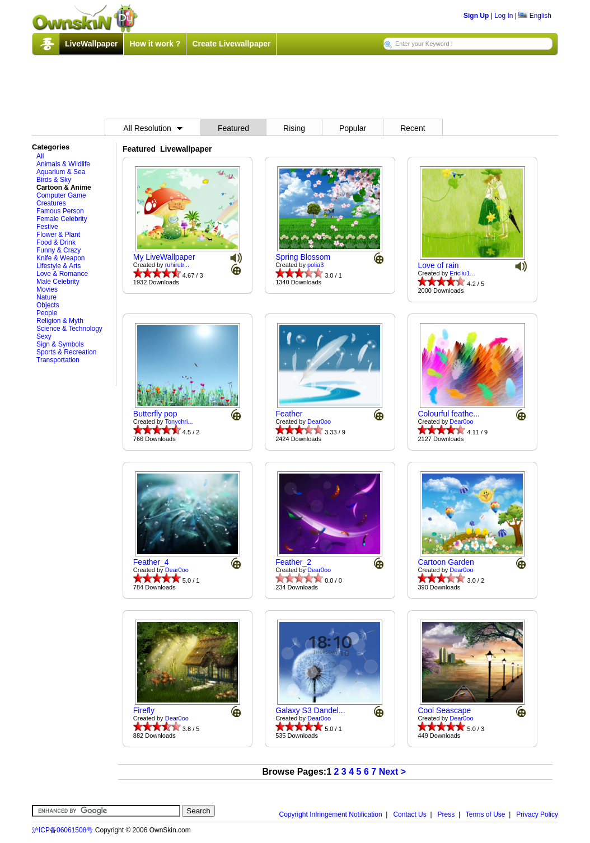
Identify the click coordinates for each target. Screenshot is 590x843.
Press (446, 814)
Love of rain (438, 265)
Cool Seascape (444, 710)
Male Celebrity (57, 281)
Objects (47, 305)
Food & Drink (56, 242)
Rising (294, 128)
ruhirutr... (177, 264)
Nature (46, 297)
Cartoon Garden (446, 562)
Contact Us (409, 814)
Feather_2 (293, 562)
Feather (288, 413)
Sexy (43, 336)
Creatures (51, 203)
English (534, 16)
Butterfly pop (155, 413)
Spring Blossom (302, 256)
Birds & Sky (53, 180)
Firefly (143, 710)
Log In (503, 16)
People (46, 313)
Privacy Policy (537, 814)
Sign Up (476, 16)
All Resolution (152, 128)
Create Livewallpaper (231, 43)
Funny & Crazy (58, 250)
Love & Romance (62, 274)
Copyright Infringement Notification (330, 814)
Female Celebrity (61, 219)
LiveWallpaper (91, 43)
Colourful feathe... (449, 413)
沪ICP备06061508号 (62, 830)
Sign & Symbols (60, 344)
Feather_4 (151, 562)
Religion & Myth (59, 321)
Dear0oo (319, 421)
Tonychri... (179, 421)
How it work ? (154, 43)
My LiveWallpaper (164, 256)
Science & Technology (69, 328)
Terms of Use (485, 814)
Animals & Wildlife (63, 164)
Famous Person (60, 211)
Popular (352, 128)
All (40, 156)
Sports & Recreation (66, 352)
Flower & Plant (58, 234)
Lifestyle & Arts (58, 266)
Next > (392, 771)
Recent (412, 128)
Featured (233, 128)
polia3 (315, 264)
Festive (47, 227)
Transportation (57, 360)
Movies (47, 289)
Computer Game (61, 195)
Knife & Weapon (60, 258)
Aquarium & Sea (60, 172)
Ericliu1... (462, 273)
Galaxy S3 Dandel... (310, 710)
